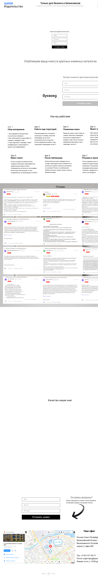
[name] (59, 39)
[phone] (59, 43)
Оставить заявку (59, 47)
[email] (59, 35)
